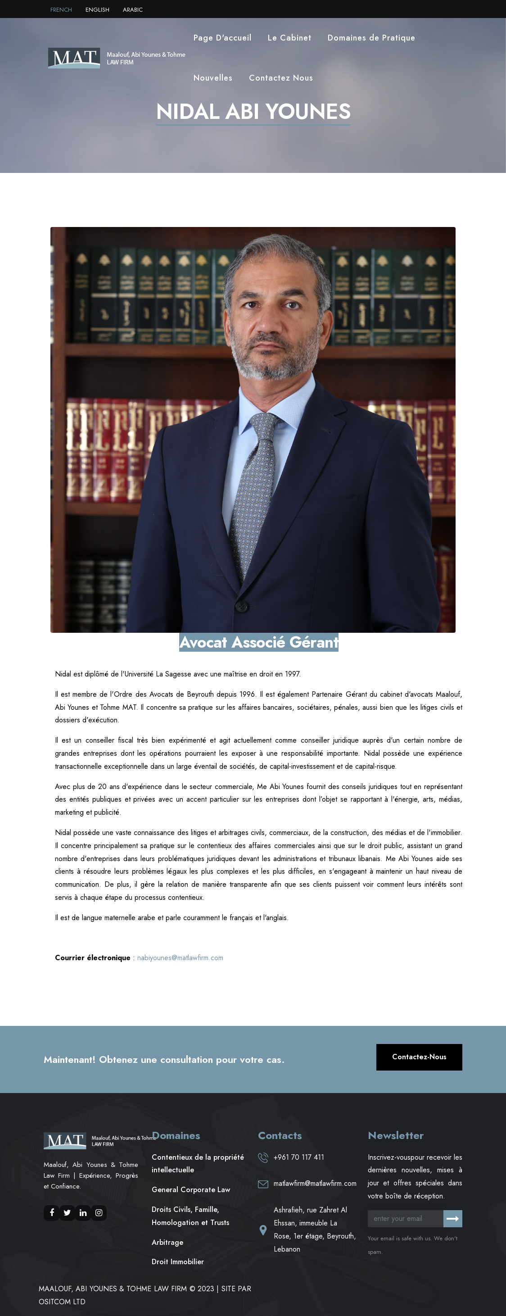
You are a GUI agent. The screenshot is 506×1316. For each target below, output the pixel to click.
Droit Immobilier (178, 1262)
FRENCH (61, 9)
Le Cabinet (290, 38)
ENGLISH (97, 9)
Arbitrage (167, 1242)
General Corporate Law (191, 1189)
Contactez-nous (419, 1057)
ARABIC (133, 9)
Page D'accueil (223, 38)
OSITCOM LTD (62, 1302)
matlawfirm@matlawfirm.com (315, 1183)
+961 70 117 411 (299, 1157)
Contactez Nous (281, 78)
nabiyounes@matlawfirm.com (179, 958)
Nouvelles (213, 78)
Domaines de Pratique (372, 38)
